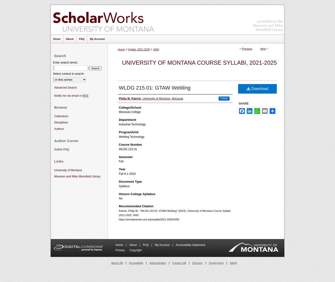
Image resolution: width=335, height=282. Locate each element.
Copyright (136, 250)
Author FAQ (61, 149)
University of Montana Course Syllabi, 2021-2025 (199, 62)
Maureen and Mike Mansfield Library (268, 19)
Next (263, 48)
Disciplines (61, 122)
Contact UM (179, 262)
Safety (233, 262)
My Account (162, 245)
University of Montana (68, 170)
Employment (216, 262)
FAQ (146, 245)
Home (121, 49)
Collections (61, 116)
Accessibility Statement (190, 245)
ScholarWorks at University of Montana (103, 20)
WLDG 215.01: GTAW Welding (154, 88)
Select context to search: (68, 73)
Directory (197, 262)
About (133, 245)
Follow (224, 98)
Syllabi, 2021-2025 (139, 49)
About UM (117, 262)
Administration (158, 262)
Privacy (120, 250)
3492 (156, 49)
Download (257, 89)
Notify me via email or (71, 96)
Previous (247, 48)
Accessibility (136, 262)
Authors (59, 129)
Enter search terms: (65, 62)
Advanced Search (65, 87)
